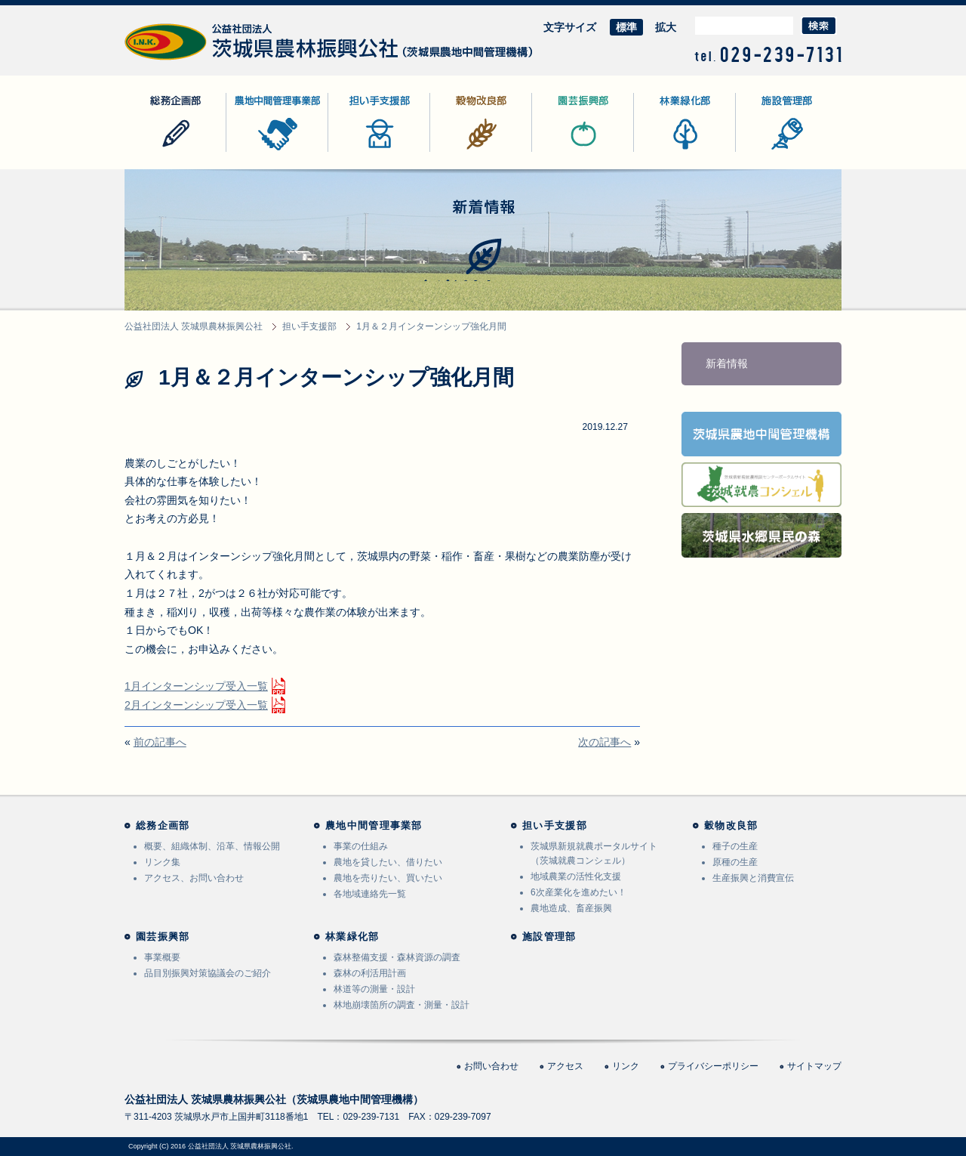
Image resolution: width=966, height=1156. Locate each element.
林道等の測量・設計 (374, 989)
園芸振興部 (558, 151)
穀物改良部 (456, 151)
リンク (625, 1066)
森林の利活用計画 (370, 973)
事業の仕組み (361, 846)
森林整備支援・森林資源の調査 (397, 957)
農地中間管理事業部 (273, 151)
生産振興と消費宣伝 (753, 878)
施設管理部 (762, 151)
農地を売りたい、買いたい (388, 878)
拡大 (665, 27)
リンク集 (162, 862)
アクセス (565, 1066)
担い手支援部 (360, 151)
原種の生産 (735, 862)
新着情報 (727, 363)
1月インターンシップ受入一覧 (196, 686)
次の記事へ (604, 742)
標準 (626, 27)
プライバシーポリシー (713, 1066)
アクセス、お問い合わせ (194, 878)
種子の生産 (735, 846)
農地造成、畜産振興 (571, 908)
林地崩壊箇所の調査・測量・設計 (401, 1005)
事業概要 (162, 957)
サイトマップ (814, 1066)
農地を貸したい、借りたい (388, 862)
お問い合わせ (491, 1066)
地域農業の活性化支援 (576, 876)
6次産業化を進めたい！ (578, 892)
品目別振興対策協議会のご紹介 (207, 973)
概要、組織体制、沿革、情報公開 (212, 846)
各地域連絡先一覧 (370, 894)
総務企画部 (151, 151)
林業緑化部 (660, 151)
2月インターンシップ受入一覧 (196, 705)
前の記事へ (160, 742)
